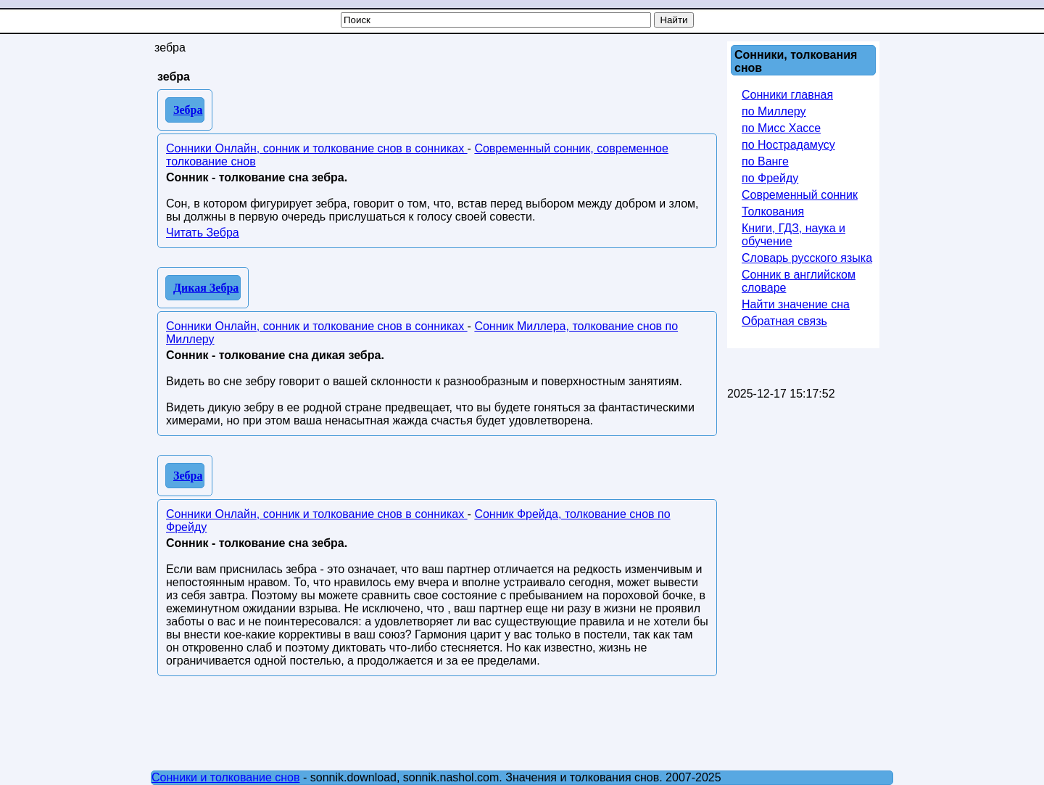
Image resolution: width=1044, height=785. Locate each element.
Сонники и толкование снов (226, 777)
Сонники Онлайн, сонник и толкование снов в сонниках (317, 148)
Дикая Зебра (206, 287)
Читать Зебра (202, 232)
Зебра (187, 110)
